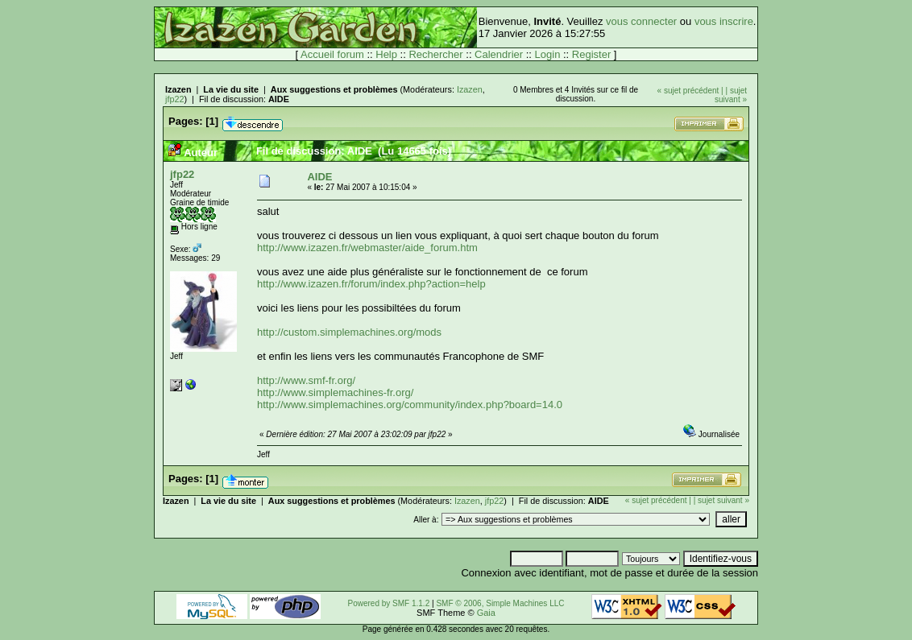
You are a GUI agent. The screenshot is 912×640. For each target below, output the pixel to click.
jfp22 (174, 99)
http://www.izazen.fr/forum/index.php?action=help (371, 284)
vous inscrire (723, 21)
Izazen (178, 89)
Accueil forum (332, 54)
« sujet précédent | (690, 90)
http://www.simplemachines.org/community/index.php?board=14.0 (409, 404)
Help (386, 54)
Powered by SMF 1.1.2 (389, 603)
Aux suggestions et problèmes (334, 89)
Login (548, 54)
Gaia (486, 612)
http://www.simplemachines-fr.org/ (335, 392)
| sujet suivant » (731, 95)
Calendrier (499, 54)
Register (591, 54)
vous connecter (641, 21)
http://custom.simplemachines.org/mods (349, 332)
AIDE (278, 99)
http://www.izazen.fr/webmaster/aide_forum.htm (367, 248)
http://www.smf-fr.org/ (306, 380)
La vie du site (231, 89)
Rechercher (435, 54)
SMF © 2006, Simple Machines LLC (500, 603)
